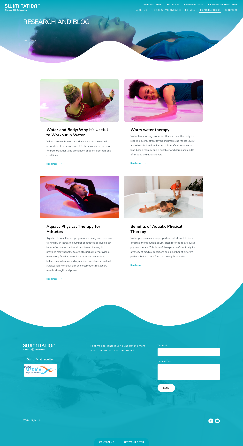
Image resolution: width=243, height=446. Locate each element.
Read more (51, 163)
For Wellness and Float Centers (223, 4)
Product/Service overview (166, 10)
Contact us (231, 10)
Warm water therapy (149, 129)
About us (141, 10)
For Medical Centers (193, 4)
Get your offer (134, 442)
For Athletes (173, 4)
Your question (164, 361)
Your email (162, 345)
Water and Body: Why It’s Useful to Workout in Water (77, 132)
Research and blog (210, 10)
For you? (190, 10)
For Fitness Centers (153, 4)
